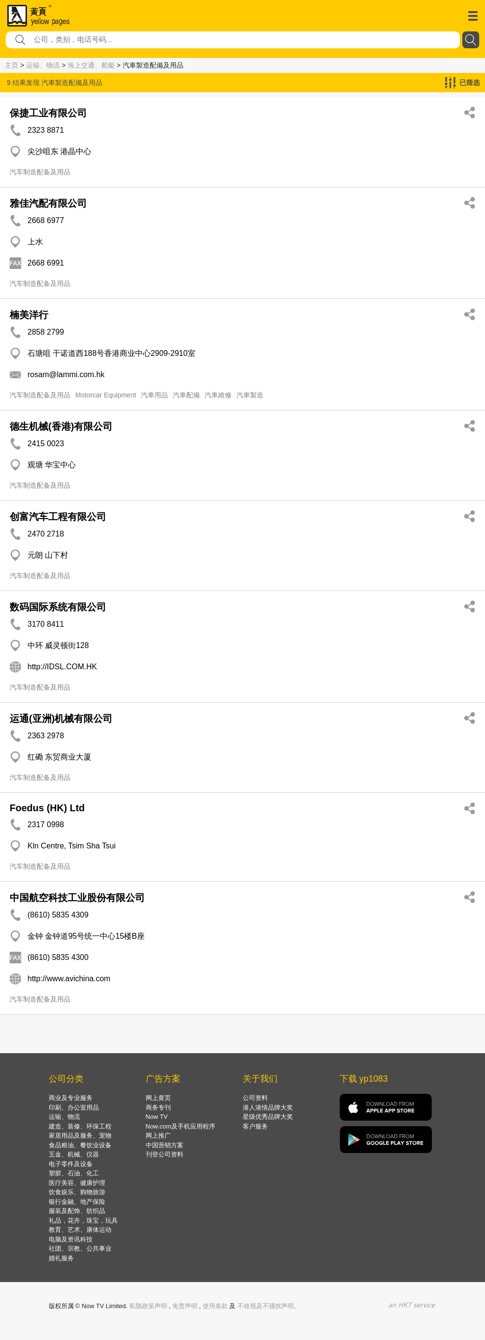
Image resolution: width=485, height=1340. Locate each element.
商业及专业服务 (71, 1097)
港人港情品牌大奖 (268, 1107)
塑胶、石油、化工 (74, 1173)
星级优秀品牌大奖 (268, 1116)
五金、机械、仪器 (74, 1154)
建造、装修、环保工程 (80, 1126)
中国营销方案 (164, 1145)
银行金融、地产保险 (77, 1201)
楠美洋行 (29, 315)
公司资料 (255, 1097)
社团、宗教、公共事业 (80, 1248)
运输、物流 (43, 65)
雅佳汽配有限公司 (48, 203)
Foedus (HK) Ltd (47, 808)
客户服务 (255, 1126)
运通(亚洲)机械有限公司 (61, 718)
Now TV (157, 1116)
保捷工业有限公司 (48, 113)
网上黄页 (158, 1097)
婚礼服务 (61, 1258)
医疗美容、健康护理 (77, 1182)
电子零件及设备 (71, 1164)
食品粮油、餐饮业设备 (80, 1145)
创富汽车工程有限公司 (58, 516)
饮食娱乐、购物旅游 (77, 1192)
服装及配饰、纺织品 (77, 1210)
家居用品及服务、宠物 (80, 1135)
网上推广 (158, 1135)
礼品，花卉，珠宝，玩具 (83, 1220)
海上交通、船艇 (91, 65)
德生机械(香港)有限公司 (61, 426)
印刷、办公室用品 (74, 1107)
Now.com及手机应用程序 (180, 1126)
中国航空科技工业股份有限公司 (77, 897)
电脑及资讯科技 (71, 1239)
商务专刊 (158, 1107)
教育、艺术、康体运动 (80, 1229)
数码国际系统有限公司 (58, 607)
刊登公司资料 (164, 1154)
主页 (11, 65)
